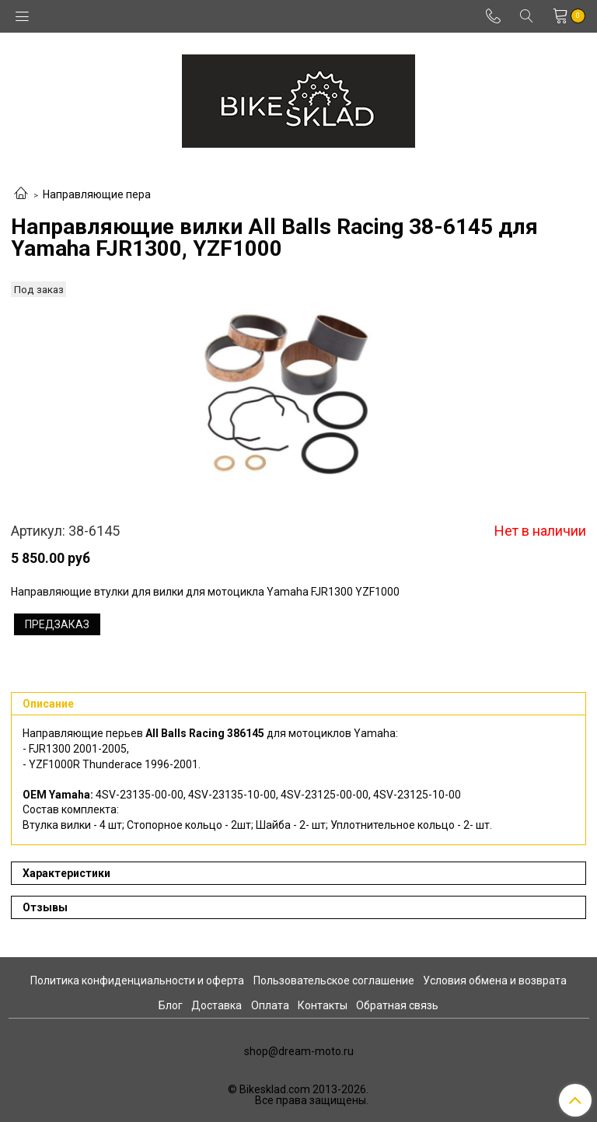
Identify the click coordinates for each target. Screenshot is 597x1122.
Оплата (270, 1005)
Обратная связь (397, 1005)
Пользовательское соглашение (333, 980)
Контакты (322, 1005)
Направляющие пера (97, 194)
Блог (171, 1005)
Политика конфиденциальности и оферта (137, 980)
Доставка (216, 1005)
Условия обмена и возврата (495, 980)
